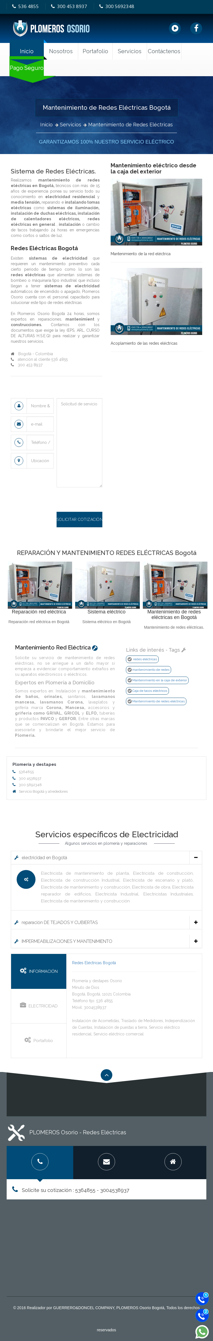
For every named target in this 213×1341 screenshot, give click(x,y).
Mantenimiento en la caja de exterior (159, 680)
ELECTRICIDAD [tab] (39, 1005)
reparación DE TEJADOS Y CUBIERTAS (106, 922)
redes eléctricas (145, 659)
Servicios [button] (129, 51)
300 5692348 (116, 6)
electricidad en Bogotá (106, 857)
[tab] (106, 857)
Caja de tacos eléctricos (149, 691)
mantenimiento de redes (150, 670)
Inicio (27, 51)
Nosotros (61, 51)
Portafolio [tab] (38, 1040)
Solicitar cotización (79, 519)
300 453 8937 (68, 6)
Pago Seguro (27, 68)
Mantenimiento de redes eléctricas (158, 701)
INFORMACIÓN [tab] (39, 971)
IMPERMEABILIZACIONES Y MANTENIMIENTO (106, 941)
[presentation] (99, 501)
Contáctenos (164, 51)
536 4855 (25, 6)
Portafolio (95, 51)
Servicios (70, 124)
